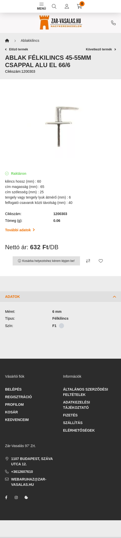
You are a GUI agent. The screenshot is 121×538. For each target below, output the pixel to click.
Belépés (13, 389)
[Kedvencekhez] (101, 261)
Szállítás (73, 423)
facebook (6, 497)
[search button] (54, 6)
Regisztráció (18, 397)
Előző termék (16, 49)
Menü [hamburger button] (41, 6)
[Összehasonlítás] (88, 261)
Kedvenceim (17, 420)
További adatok (20, 230)
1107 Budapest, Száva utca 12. (32, 461)
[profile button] (67, 6)
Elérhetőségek (79, 430)
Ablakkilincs (30, 41)
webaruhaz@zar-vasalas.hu (28, 482)
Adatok (12, 297)
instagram (16, 497)
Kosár (11, 412)
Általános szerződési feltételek (85, 392)
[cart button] (79, 6)
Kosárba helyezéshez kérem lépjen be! (48, 261)
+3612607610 (113, 23)
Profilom (14, 404)
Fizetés (70, 415)
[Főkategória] (7, 40)
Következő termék (101, 49)
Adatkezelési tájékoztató (76, 405)
